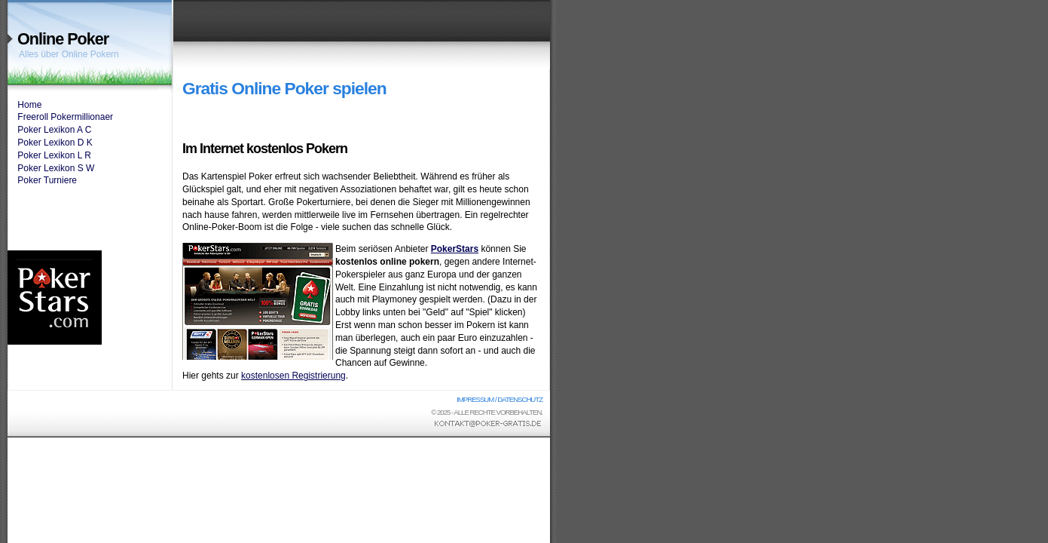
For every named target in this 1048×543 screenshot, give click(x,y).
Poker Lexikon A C (54, 129)
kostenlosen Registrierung (293, 375)
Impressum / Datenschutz (499, 399)
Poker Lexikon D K (54, 142)
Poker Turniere (47, 180)
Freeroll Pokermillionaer (65, 117)
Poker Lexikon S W (55, 168)
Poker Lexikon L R (54, 155)
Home (29, 105)
